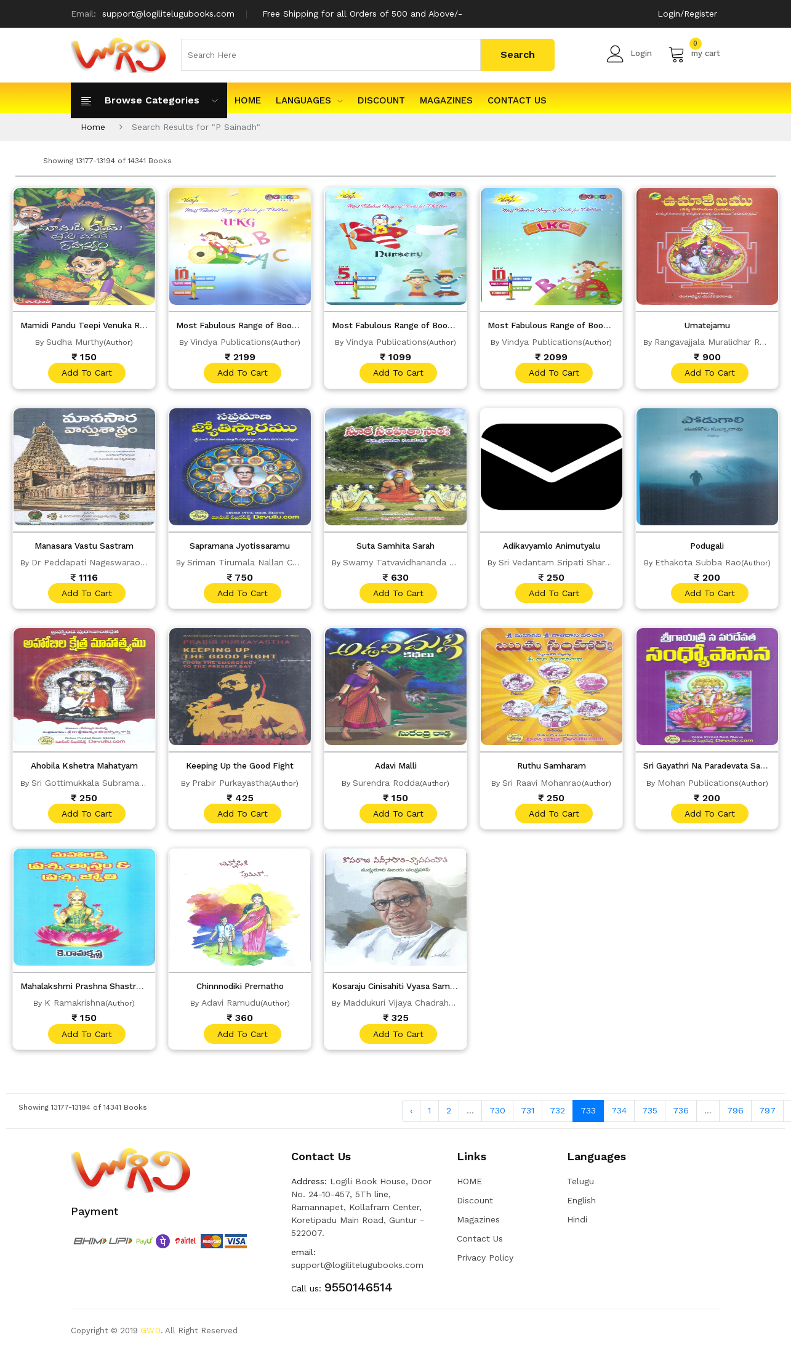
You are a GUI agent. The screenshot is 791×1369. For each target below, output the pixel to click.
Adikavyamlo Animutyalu (551, 547)
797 (767, 1116)
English (581, 1205)
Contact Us (517, 100)
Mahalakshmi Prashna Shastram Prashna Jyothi (122, 990)
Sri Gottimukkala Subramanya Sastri (105, 785)
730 (497, 1116)
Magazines (446, 100)
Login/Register (687, 13)
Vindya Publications (230, 342)
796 (735, 1116)
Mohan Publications (698, 785)
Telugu (580, 1186)
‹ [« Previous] (411, 1116)
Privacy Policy (485, 1262)
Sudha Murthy (74, 342)
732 (557, 1116)
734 (619, 1116)
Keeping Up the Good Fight (240, 768)
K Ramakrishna (74, 1007)
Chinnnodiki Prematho (240, 990)
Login (629, 53)
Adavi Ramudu (230, 1007)
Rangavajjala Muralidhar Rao (712, 342)
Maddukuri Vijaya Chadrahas (400, 1007)
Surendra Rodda (386, 785)
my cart (694, 53)
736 (681, 1116)
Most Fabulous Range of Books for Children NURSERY (447, 325)
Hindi (577, 1224)
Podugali (707, 547)
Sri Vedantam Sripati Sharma (558, 563)
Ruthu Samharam (551, 768)
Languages (309, 100)
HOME (248, 100)
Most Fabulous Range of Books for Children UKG (280, 325)
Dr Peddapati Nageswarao (85, 563)
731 (527, 1116)
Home (93, 127)
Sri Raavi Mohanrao (542, 785)
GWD (150, 1335)
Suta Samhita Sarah (396, 547)
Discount (381, 100)
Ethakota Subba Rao (698, 563)
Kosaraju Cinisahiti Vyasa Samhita (404, 990)
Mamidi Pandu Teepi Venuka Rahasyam (104, 325)
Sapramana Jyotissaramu (239, 547)
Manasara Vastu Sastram (84, 547)
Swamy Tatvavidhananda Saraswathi (419, 563)
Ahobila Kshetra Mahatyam (84, 768)
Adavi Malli (396, 768)
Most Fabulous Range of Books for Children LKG (592, 325)
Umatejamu (707, 325)
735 (649, 1116)
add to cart (85, 373)
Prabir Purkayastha (230, 785)
